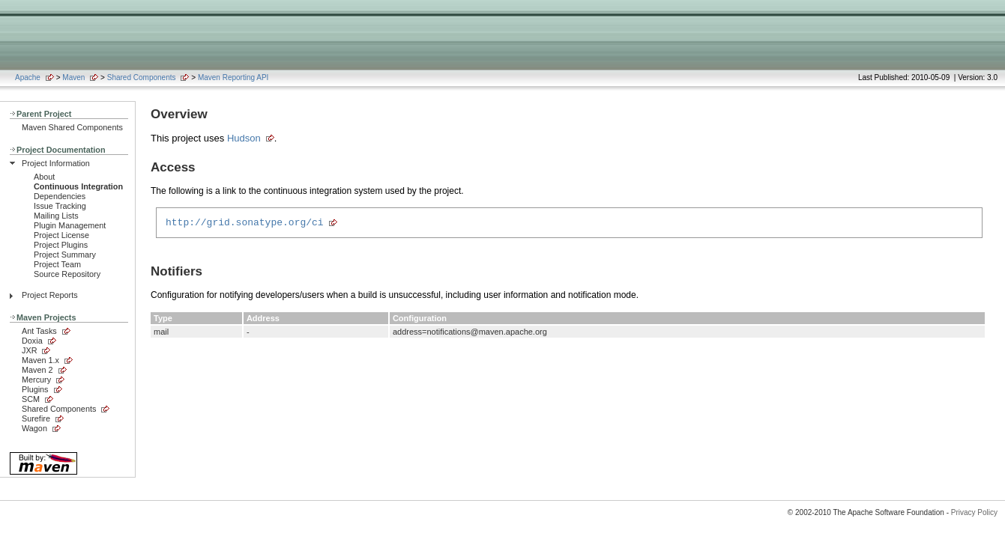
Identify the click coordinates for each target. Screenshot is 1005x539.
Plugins (35, 389)
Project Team (57, 264)
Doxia (32, 340)
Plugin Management (70, 225)
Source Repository (67, 274)
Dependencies (59, 196)
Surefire (36, 418)
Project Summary (65, 254)
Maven (73, 77)
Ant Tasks (39, 330)
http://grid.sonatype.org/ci (245, 224)
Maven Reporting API (233, 77)
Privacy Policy (974, 512)
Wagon (34, 428)
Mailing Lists (56, 215)
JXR (29, 350)
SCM (31, 399)
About (44, 176)
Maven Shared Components (72, 127)
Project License (61, 235)
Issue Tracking (60, 205)
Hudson (244, 138)
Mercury (36, 379)
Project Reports (50, 294)
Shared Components (141, 77)
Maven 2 (37, 369)
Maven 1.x (40, 360)
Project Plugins (61, 244)
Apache (27, 77)
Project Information (56, 163)
